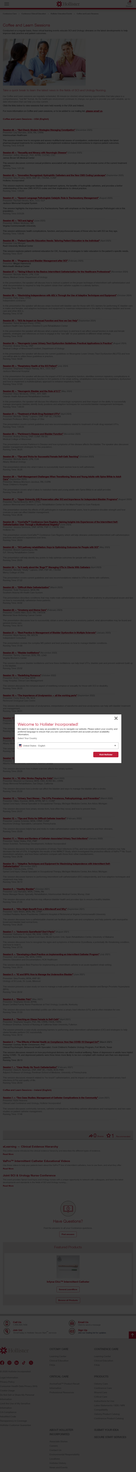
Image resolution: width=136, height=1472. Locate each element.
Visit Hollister (105, 754)
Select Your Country (27, 738)
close (116, 718)
